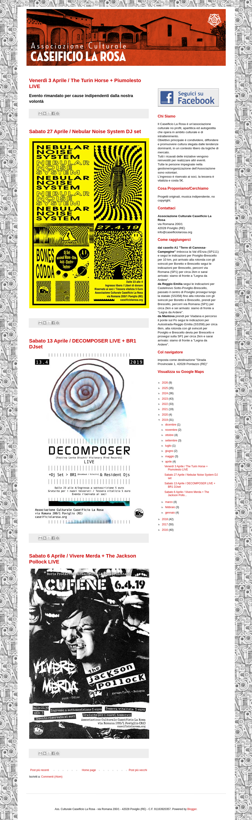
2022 (165, 404)
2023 (165, 398)
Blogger (192, 809)
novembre (171, 429)
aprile (169, 461)
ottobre (169, 435)
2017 (165, 524)
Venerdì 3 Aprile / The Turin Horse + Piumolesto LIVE (186, 468)
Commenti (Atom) (51, 776)
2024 (165, 393)
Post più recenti (39, 770)
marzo (169, 502)
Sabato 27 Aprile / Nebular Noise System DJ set (85, 131)
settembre (171, 440)
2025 (165, 388)
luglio (168, 445)
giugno (169, 451)
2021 (165, 409)
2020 (165, 414)
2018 (165, 519)
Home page (89, 770)
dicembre (171, 424)
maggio (170, 456)
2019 (165, 419)
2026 (165, 382)
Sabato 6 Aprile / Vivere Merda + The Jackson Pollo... (186, 493)
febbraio (170, 507)
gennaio (170, 512)
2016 (165, 529)
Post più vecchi (138, 770)
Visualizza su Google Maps (181, 372)
